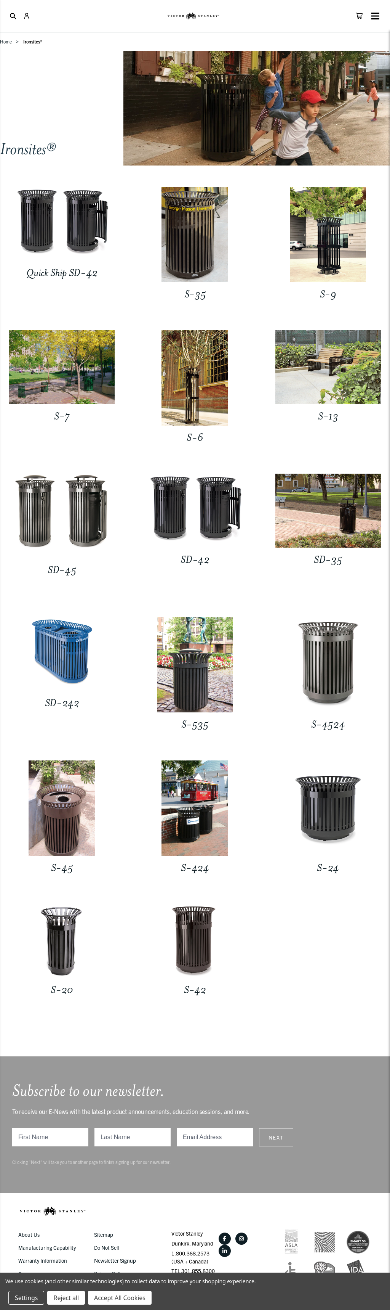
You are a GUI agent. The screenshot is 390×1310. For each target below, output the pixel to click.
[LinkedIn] (225, 1251)
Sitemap (103, 1234)
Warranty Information (42, 1260)
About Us (29, 1234)
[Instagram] (241, 1239)
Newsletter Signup (115, 1260)
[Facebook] (225, 1239)
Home (6, 41)
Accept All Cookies (119, 1298)
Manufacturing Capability (47, 1247)
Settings (26, 1298)
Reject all (65, 1298)
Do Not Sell (106, 1247)
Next (276, 1137)
